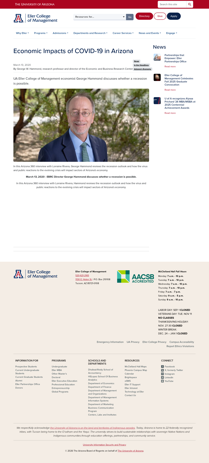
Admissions (59, 33)
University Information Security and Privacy (104, 444)
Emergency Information (110, 342)
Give (160, 16)
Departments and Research (89, 33)
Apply (173, 16)
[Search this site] (172, 4)
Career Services (122, 33)
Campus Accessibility (181, 342)
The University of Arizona (130, 450)
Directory (144, 16)
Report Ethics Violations (180, 346)
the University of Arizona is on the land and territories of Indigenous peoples (92, 428)
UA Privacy (133, 342)
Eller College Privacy (154, 342)
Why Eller (21, 33)
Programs (40, 33)
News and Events (149, 33)
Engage (170, 33)
